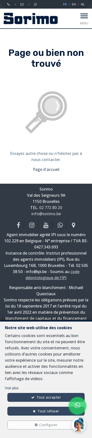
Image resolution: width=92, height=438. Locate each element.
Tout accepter (49, 397)
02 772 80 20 (50, 207)
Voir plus (12, 388)
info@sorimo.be (46, 213)
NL (83, 4)
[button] (78, 424)
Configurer (48, 424)
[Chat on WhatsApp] (77, 405)
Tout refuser (48, 411)
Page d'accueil (46, 169)
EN (74, 4)
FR (65, 4)
